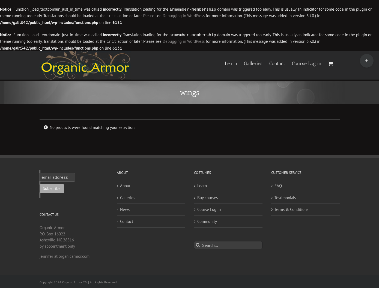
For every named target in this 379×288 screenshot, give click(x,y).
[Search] (198, 244)
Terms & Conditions (291, 208)
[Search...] (228, 244)
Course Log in (209, 208)
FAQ (278, 184)
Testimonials (285, 196)
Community (207, 220)
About (125, 184)
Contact (126, 220)
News (125, 208)
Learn (202, 184)
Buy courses (207, 196)
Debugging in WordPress (184, 15)
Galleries (127, 196)
